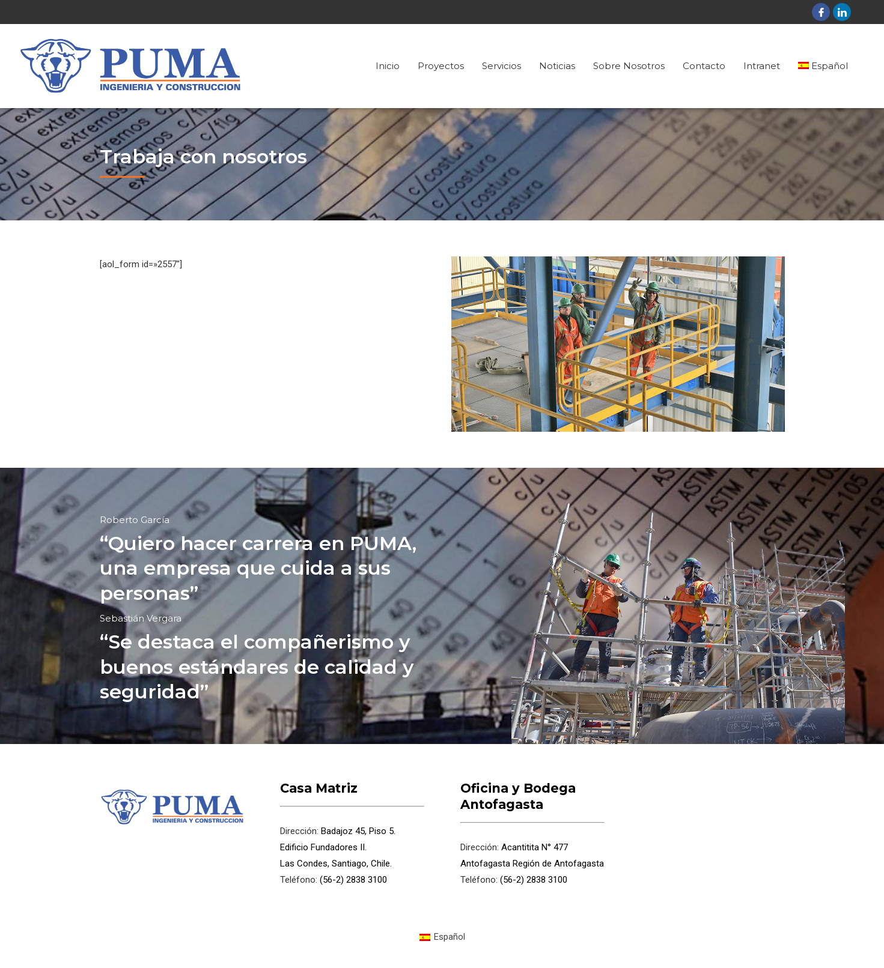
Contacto (704, 65)
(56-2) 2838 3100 (352, 879)
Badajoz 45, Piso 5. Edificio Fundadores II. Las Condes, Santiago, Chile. (337, 847)
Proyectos (441, 65)
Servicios (501, 65)
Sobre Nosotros (629, 65)
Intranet (761, 65)
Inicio (388, 65)
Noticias (557, 65)
